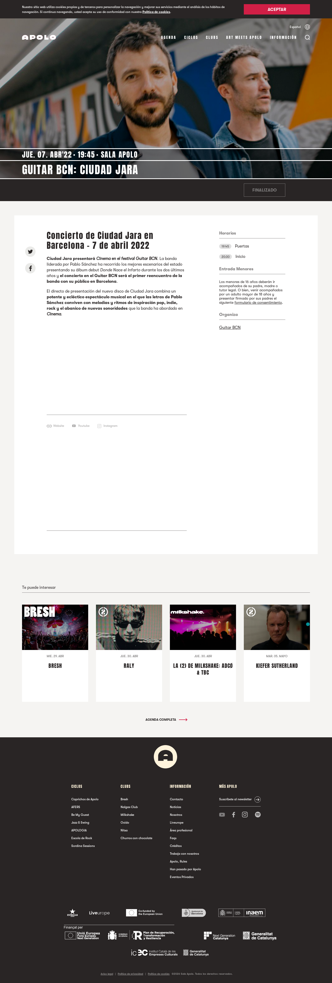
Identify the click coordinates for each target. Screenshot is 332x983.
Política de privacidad (130, 973)
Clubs (212, 37)
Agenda (168, 37)
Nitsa (124, 830)
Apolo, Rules (178, 861)
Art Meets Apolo (244, 37)
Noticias (175, 807)
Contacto (176, 799)
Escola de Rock (81, 838)
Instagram (110, 426)
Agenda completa (166, 720)
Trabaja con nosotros (184, 853)
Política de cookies (156, 12)
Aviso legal (107, 973)
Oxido (125, 822)
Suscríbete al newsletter (235, 799)
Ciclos (191, 37)
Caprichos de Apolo (85, 799)
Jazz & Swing (80, 822)
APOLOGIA (79, 830)
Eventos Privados (181, 877)
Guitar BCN (230, 327)
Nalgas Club (129, 807)
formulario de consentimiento (258, 302)
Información (283, 37)
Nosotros (176, 815)
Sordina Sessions (83, 846)
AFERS (75, 807)
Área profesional (181, 830)
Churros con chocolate (136, 838)
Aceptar (277, 9)
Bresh (124, 799)
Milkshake (127, 815)
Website (58, 426)
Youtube (83, 426)
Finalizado (264, 190)
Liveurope (176, 822)
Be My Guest (80, 815)
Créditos (176, 846)
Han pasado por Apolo (185, 869)
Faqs (173, 838)
